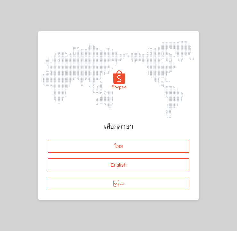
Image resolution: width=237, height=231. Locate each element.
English (118, 164)
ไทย (118, 146)
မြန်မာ (118, 183)
